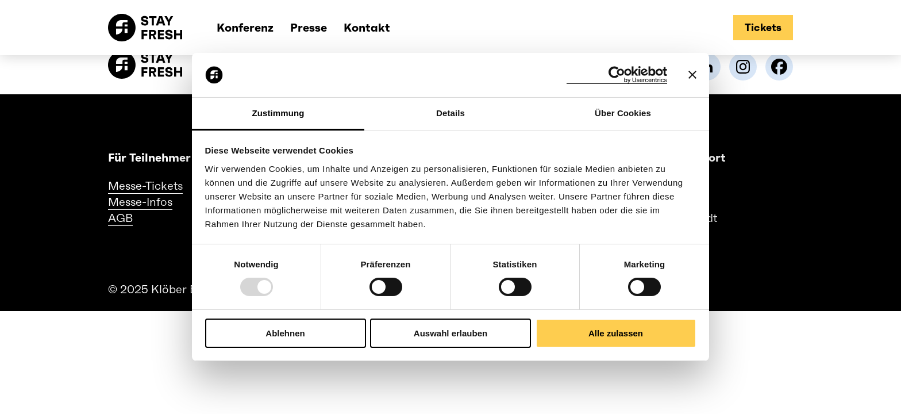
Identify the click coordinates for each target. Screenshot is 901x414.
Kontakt (367, 27)
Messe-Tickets (145, 185)
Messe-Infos (140, 201)
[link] (743, 66)
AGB (120, 217)
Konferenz (245, 27)
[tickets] (763, 27)
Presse (308, 27)
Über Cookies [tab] (623, 113)
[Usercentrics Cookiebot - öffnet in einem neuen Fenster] (617, 75)
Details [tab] (450, 113)
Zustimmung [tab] (278, 113)
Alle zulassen (615, 333)
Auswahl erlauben (450, 333)
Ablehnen (285, 333)
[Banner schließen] (692, 75)
